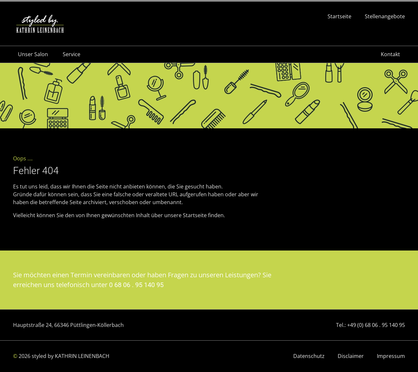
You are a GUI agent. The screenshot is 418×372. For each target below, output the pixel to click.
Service (71, 54)
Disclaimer (351, 356)
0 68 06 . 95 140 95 (136, 285)
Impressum (391, 356)
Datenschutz (309, 356)
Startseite (339, 17)
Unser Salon (33, 54)
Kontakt (390, 54)
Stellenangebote (385, 17)
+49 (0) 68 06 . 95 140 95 (376, 325)
